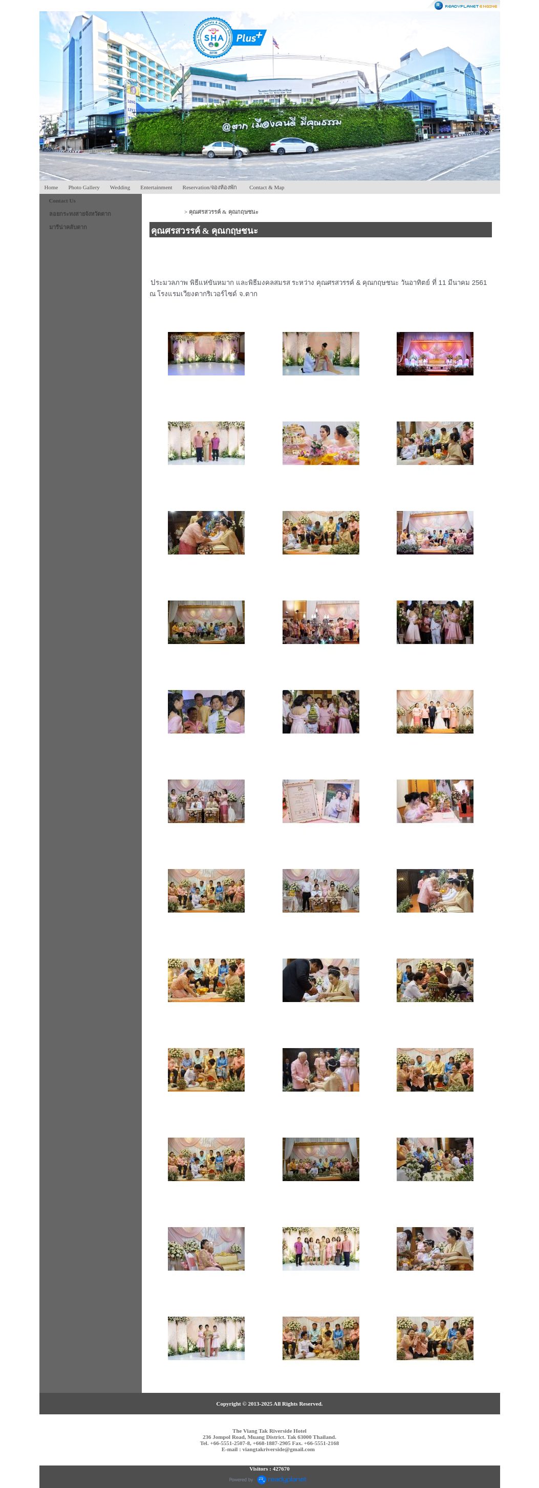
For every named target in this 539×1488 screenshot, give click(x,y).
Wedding (120, 187)
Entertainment (156, 187)
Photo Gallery (83, 187)
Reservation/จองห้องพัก (210, 187)
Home (51, 187)
